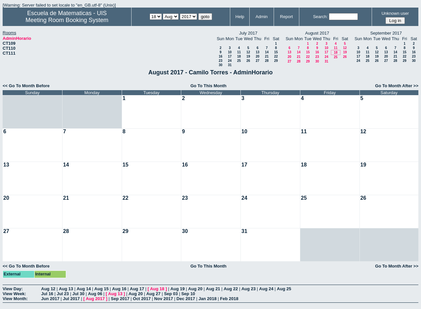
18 (239, 56)
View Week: (14, 293)
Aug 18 (157, 288)
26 (248, 61)
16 (220, 56)
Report (286, 16)
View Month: (15, 298)
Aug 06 (95, 293)
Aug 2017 (95, 298)
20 (257, 56)
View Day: (13, 288)
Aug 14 (84, 288)
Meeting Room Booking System (66, 20)
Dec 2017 (186, 298)
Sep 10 (188, 293)
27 (257, 61)
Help (239, 16)
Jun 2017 (50, 298)
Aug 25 (284, 288)
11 (239, 52)
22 (276, 56)
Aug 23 (248, 288)
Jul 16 (47, 293)
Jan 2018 (208, 298)
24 (230, 61)
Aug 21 (213, 288)
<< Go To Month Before (26, 85)
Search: (320, 16)
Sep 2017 (120, 298)
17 (230, 56)
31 (230, 65)
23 (220, 61)
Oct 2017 (142, 298)
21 (266, 56)
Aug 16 (119, 288)
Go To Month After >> (396, 85)
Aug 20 (195, 288)
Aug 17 (137, 288)
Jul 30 (78, 293)
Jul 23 (63, 293)
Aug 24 (266, 288)
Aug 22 (231, 288)
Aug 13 (66, 288)
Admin (262, 16)
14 (266, 52)
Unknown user (395, 13)
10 (230, 52)
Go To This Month (208, 85)
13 (257, 52)
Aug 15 (101, 288)
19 (248, 56)
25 (239, 61)
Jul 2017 (71, 298)
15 (276, 52)
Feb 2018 (229, 298)
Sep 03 (171, 293)
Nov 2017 (163, 298)
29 (276, 61)
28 (266, 61)
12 (248, 52)
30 (220, 65)
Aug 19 (177, 288)
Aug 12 (48, 288)
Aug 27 (153, 293)
